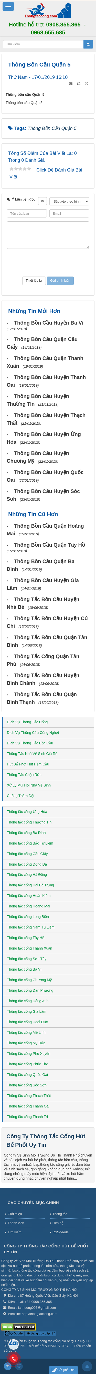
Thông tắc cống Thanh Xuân (29, 948)
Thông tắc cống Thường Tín (29, 822)
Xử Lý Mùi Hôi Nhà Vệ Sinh (29, 785)
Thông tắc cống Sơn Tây (26, 959)
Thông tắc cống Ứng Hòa (27, 812)
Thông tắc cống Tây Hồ (25, 938)
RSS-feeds (60, 1232)
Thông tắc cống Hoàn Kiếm (28, 896)
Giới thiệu (15, 1214)
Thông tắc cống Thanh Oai (28, 1106)
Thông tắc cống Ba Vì (24, 969)
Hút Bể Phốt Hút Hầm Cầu (28, 764)
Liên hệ (57, 1223)
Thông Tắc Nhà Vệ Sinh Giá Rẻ (32, 754)
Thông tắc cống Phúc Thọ (27, 1064)
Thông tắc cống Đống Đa (27, 864)
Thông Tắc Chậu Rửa (24, 775)
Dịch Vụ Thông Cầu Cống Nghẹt (33, 733)
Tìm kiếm (14, 1232)
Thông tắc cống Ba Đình (26, 833)
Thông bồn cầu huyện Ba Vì (48, 323)
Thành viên (16, 1223)
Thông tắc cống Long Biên (28, 917)
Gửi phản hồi (63, 1370)
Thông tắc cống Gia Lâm (26, 1011)
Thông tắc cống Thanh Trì (27, 1117)
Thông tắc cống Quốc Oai (27, 1075)
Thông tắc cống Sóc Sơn (27, 1085)
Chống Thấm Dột (20, 796)
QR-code (14, 1333)
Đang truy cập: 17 (41, 1333)
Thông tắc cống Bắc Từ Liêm (30, 843)
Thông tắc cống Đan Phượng (30, 990)
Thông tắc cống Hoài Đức (27, 1022)
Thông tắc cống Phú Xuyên (28, 1053)
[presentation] (48, 263)
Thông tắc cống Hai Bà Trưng (30, 885)
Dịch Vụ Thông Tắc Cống (27, 722)
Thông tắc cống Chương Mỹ (29, 980)
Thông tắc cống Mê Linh (26, 1032)
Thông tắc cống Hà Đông (27, 875)
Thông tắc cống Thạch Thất (29, 1096)
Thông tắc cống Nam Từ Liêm (31, 927)
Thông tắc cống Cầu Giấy (27, 854)
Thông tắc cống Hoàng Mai (28, 906)
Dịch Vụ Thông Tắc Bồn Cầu (30, 743)
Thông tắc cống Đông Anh (27, 1001)
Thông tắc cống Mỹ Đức (26, 1043)
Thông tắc (59, 1214)
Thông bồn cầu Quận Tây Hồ (49, 545)
